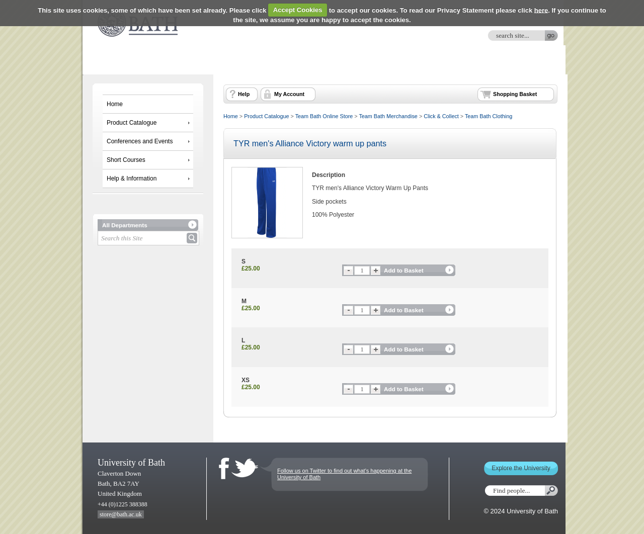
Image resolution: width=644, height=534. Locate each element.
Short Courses (126, 159)
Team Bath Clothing (488, 116)
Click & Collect (441, 116)
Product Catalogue (131, 122)
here (541, 10)
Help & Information (131, 178)
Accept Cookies (298, 10)
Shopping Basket (515, 94)
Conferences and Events (140, 141)
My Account (289, 94)
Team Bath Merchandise (388, 116)
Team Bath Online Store (324, 116)
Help (244, 94)
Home (115, 104)
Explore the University (521, 468)
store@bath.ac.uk (121, 514)
